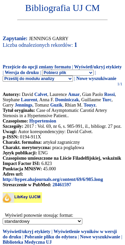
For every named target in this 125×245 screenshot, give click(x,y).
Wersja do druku (22, 72)
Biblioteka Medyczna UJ (27, 242)
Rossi (109, 94)
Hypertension (42, 121)
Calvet (40, 94)
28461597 (61, 184)
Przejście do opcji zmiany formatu (37, 66)
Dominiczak (67, 99)
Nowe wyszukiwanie (96, 78)
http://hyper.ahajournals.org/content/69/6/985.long (53, 179)
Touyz (90, 105)
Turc (106, 99)
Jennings (23, 105)
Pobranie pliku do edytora (50, 236)
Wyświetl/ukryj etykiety (98, 66)
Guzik (56, 105)
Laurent (29, 99)
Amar (74, 94)
